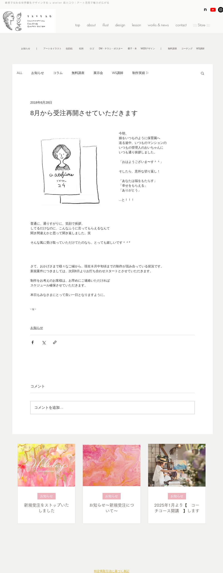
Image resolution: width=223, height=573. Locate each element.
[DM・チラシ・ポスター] (111, 48)
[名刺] (81, 48)
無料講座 (78, 73)
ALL (19, 73)
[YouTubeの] (213, 9)
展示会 (98, 73)
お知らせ (37, 73)
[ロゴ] (92, 48)
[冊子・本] (132, 48)
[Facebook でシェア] (32, 342)
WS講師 (117, 73)
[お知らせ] (25, 48)
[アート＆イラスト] (52, 48)
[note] (205, 9)
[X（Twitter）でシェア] (44, 342)
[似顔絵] (69, 48)
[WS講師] (200, 48)
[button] (37, 48)
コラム (58, 73)
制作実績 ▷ (140, 73)
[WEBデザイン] (148, 48)
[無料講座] (172, 48)
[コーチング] (187, 48)
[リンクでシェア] (55, 342)
